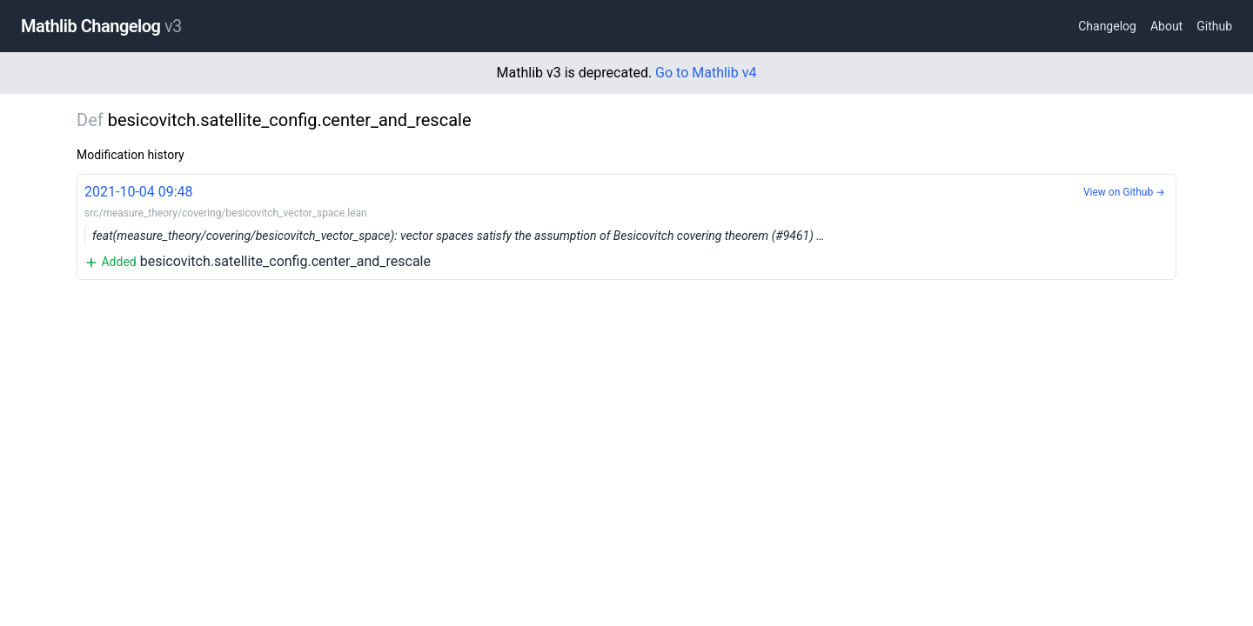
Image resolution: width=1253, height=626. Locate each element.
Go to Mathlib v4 (705, 72)
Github (1214, 26)
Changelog (1107, 26)
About (1166, 26)
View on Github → (1124, 192)
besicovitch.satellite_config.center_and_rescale (626, 226)
